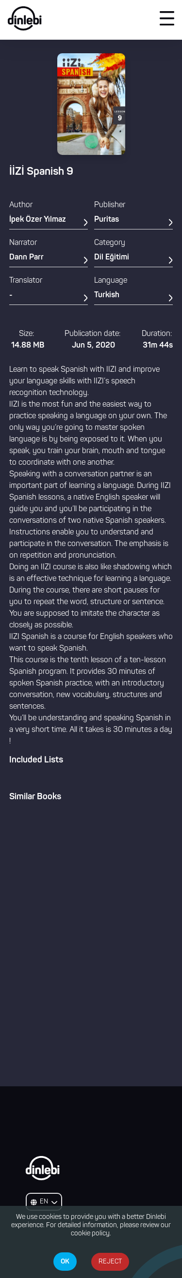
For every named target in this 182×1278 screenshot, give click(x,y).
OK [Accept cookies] (65, 1261)
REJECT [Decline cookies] (110, 1262)
